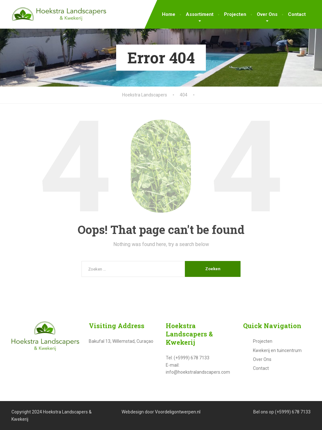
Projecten (235, 14)
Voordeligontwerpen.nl (177, 411)
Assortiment (200, 14)
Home (168, 14)
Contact (297, 14)
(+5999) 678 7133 (293, 411)
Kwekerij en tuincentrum (277, 350)
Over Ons (267, 14)
